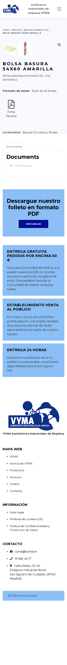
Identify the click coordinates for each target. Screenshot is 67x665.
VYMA (14, 518)
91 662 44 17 (23, 620)
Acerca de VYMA (21, 525)
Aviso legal (17, 574)
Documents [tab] (14, 208)
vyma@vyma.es (26, 613)
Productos (17, 531)
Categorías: (12, 194)
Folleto (14, 545)
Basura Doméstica (35, 194)
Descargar (33, 285)
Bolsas (53, 194)
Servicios (15, 538)
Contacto (16, 552)
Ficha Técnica (23, 227)
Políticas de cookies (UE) (26, 580)
